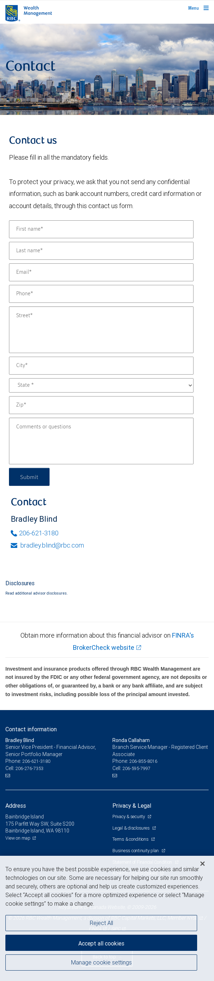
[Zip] (101, 405)
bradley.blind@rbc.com (47, 545)
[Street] (101, 329)
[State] (101, 385)
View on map (18, 838)
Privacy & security (129, 816)
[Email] (101, 272)
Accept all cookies (101, 943)
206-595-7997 (136, 768)
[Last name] (101, 251)
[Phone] (101, 294)
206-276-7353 (29, 768)
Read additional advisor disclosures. (36, 593)
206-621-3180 (35, 533)
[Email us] (8, 776)
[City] (101, 366)
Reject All (101, 922)
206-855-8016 (143, 761)
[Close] (202, 864)
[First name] (101, 229)
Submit (29, 476)
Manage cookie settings (101, 962)
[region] (107, 918)
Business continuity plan (136, 851)
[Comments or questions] (101, 441)
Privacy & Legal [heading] (131, 805)
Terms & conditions (130, 839)
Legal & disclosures (131, 828)
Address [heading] (15, 805)
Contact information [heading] (31, 729)
